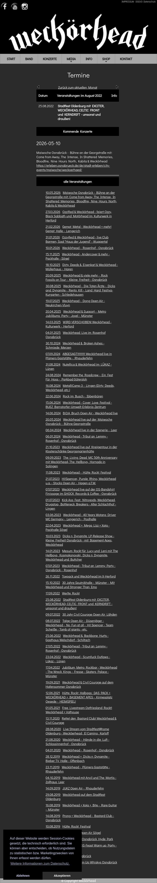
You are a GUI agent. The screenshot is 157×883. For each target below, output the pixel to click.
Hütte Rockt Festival (76, 826)
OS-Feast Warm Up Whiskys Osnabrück (90, 862)
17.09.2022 (53, 593)
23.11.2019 (52, 767)
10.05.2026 (53, 192)
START (11, 59)
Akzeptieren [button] (62, 875)
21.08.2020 (53, 739)
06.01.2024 (53, 436)
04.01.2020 (53, 750)
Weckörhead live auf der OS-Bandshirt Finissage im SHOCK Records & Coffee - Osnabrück (81, 491)
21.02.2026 (53, 226)
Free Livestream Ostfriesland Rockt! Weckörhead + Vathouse (79, 710)
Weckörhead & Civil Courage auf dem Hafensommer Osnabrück (79, 684)
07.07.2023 (53, 489)
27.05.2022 (53, 646)
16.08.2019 (53, 805)
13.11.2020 (53, 718)
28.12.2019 (53, 756)
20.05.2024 (53, 419)
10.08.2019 (53, 826)
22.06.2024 (53, 396)
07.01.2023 (53, 565)
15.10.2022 (53, 582)
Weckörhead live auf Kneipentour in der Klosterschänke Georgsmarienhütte (81, 449)
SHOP (106, 60)
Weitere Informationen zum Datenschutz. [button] (40, 863)
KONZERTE (50, 59)
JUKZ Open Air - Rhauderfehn (83, 788)
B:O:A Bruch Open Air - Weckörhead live (90, 413)
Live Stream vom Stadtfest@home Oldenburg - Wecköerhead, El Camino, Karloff (77, 731)
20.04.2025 (53, 311)
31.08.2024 (53, 364)
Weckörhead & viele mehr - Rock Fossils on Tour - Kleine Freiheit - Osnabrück (77, 277)
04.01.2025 (53, 332)
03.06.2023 (53, 515)
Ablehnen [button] (23, 875)
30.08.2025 (53, 286)
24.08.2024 (53, 375)
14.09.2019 (53, 788)
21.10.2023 (53, 447)
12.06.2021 (53, 693)
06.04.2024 (53, 430)
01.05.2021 (53, 708)
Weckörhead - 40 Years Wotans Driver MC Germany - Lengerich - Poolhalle (81, 517)
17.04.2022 (53, 667)
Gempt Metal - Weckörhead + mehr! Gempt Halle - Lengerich (78, 228)
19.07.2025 (53, 301)
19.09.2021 (53, 682)
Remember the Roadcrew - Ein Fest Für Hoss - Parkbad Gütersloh (79, 377)
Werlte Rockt (71, 593)
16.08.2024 (53, 385)
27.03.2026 (53, 211)
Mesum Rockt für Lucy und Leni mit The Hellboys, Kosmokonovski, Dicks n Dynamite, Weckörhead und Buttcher (82, 555)
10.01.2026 (53, 248)
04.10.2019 (53, 777)
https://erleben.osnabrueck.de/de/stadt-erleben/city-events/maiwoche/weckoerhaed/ (73, 167)
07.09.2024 (53, 354)
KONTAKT (126, 59)
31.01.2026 (53, 237)
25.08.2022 (53, 599)
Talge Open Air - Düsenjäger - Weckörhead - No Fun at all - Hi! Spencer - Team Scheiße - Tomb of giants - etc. (79, 624)
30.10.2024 (53, 343)
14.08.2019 (53, 816)
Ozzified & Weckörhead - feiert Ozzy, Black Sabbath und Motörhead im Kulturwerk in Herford (79, 215)
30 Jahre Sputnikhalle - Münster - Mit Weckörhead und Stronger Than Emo (80, 584)
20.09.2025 (53, 275)
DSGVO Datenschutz (146, 1)
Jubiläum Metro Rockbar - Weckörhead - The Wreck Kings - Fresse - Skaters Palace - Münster (81, 671)
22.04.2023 (53, 525)
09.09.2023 (53, 457)
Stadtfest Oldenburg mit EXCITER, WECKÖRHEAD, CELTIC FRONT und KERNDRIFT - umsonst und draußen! (79, 603)
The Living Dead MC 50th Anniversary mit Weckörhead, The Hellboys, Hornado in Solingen (81, 461)
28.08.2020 (53, 729)
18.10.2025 (53, 264)
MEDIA (71, 60)
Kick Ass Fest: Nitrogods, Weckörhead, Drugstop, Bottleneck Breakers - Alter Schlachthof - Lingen (81, 504)
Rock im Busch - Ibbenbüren (83, 396)
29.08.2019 (53, 794)
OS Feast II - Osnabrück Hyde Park (88, 839)
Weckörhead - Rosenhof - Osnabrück (87, 248)
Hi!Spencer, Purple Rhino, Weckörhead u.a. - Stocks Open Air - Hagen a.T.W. (81, 480)
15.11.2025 (53, 254)
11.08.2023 (53, 472)
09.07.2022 (53, 614)
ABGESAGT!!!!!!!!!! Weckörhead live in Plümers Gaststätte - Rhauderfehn (79, 356)
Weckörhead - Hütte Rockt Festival (86, 472)
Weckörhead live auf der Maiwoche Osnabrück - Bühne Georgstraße (79, 421)
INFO (89, 59)
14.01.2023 (53, 551)
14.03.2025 (53, 322)
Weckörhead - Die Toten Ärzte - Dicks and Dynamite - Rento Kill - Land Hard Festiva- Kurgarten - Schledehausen (80, 290)
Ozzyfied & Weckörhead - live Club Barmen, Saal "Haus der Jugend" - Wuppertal (77, 239)
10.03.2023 (53, 536)
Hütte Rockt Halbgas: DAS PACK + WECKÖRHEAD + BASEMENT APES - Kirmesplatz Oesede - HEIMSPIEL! (79, 697)
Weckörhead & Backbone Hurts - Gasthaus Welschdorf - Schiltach (77, 637)
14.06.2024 (53, 413)
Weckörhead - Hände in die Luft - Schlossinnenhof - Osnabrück (77, 741)
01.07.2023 (53, 500)
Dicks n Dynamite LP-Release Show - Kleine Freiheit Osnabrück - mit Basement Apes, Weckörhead (80, 540)
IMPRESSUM (128, 1)
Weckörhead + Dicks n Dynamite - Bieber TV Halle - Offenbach (78, 758)
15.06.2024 (53, 402)
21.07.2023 (52, 478)
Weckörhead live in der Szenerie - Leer (90, 430)
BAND (29, 59)
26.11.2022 (53, 576)
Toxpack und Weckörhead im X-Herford (89, 576)
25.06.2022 (53, 635)
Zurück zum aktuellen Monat (77, 87)
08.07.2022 (53, 620)
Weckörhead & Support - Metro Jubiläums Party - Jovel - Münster (76, 313)
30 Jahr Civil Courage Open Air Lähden (89, 614)
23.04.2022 (53, 657)
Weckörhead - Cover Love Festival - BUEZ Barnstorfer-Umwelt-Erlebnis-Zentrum (79, 404)
